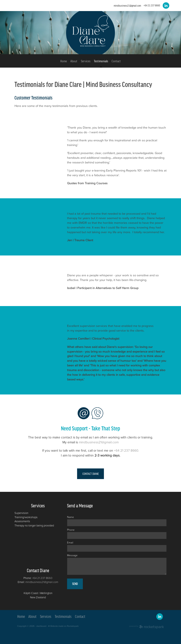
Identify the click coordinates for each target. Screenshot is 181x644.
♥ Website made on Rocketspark (63, 625)
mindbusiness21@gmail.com (127, 5)
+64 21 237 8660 (42, 578)
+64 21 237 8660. (126, 450)
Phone (71, 530)
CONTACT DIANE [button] (90, 473)
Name (70, 517)
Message (72, 555)
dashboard (41, 625)
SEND (75, 584)
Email (70, 542)
